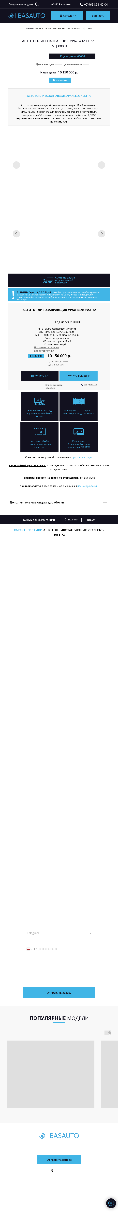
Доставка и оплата (62, 1179)
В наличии (60, 80)
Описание (70, 519)
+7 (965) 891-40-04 (61, 1145)
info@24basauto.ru (61, 4)
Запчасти (35, 1192)
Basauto (31, 28)
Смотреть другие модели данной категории (65, 280)
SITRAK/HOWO (87, 1179)
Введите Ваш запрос (33, 958)
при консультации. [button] (82, 457)
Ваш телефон (30, 942)
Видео (90, 519)
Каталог (34, 1180)
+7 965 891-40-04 (96, 4)
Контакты (56, 1185)
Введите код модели (21, 4)
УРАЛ (81, 1185)
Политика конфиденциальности (59, 1207)
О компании (37, 1186)
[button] (78, 376)
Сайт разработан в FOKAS (59, 1215)
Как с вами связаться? (33, 926)
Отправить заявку (59, 992)
